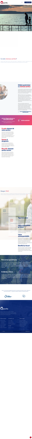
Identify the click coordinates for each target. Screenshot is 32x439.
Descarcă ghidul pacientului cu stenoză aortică (24, 101)
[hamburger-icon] (22, 2)
